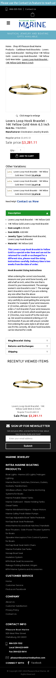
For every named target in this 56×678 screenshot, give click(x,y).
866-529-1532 (15, 9)
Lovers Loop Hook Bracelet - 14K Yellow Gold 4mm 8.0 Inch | (27, 191)
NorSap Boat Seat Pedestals (19, 521)
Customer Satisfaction (16, 606)
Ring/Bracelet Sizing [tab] (28, 340)
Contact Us (30, 9)
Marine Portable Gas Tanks (18, 549)
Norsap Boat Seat (14, 553)
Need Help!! (11, 201)
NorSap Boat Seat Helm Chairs (21, 545)
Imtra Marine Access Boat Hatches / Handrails (27, 525)
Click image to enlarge (30, 115)
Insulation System (14, 557)
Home (9, 581)
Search (25, 14)
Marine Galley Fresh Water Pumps (22, 513)
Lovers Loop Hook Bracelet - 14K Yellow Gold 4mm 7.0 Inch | (27, 173)
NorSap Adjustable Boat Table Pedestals (25, 517)
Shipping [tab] (28, 351)
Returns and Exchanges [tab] (28, 346)
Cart (33, 14)
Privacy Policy (12, 610)
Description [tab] (28, 213)
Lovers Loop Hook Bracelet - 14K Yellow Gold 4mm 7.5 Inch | (27, 182)
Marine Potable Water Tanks (19, 498)
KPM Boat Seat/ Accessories (19, 561)
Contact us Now (28, 201)
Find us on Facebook (16, 589)
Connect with (15, 663)
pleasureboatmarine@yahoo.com (28, 657)
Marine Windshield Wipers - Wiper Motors (26, 509)
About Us (10, 602)
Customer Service (14, 585)
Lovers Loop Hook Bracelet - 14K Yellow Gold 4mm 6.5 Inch (28, 407)
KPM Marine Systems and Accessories (24, 569)
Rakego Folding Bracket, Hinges (21, 565)
